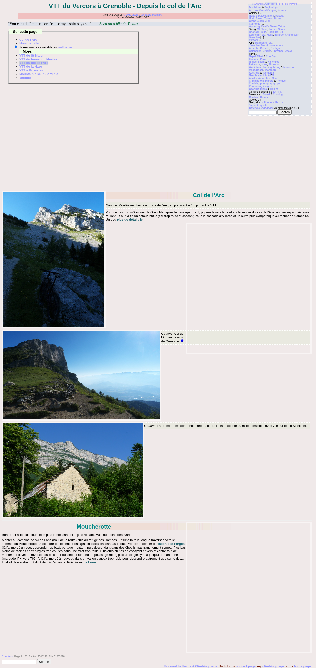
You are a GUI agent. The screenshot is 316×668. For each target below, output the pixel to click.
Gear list (254, 89)
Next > (279, 102)
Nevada (282, 10)
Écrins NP (254, 34)
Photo (294, 4)
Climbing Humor (258, 97)
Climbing (271, 3)
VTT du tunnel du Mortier (38, 59)
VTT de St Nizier (31, 55)
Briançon (254, 32)
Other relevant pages (261, 108)
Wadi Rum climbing (260, 67)
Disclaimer (255, 7)
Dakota (279, 15)
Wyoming (254, 26)
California (254, 23)
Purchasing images (260, 86)
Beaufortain (268, 45)
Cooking (278, 94)
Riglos (253, 61)
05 (273, 75)
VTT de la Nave (30, 66)
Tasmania (268, 72)
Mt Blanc (262, 29)
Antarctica (259, 4)
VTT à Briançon (31, 70)
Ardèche (254, 48)
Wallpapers (266, 80)
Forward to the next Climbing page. (191, 666)
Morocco (288, 67)
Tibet (260, 56)
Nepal (252, 56)
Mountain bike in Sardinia (38, 74)
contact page (246, 666)
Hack (280, 4)
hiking (276, 67)
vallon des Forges (171, 544)
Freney (273, 29)
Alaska (253, 78)
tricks (263, 89)
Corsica (264, 48)
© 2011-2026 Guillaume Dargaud (142, 14)
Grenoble (254, 37)
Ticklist (274, 89)
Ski (281, 32)
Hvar (264, 64)
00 (269, 75)
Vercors (253, 40)
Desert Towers (264, 18)
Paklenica (254, 64)
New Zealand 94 (258, 75)
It (281, 91)
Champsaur (292, 34)
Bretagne (276, 48)
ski (263, 34)
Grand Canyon (267, 10)
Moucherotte (29, 43)
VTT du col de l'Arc (33, 63)
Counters (7, 656)
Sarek (281, 29)
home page (302, 666)
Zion (268, 21)
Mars (274, 78)
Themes (281, 80)
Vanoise (255, 45)
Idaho (270, 15)
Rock (271, 32)
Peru (263, 59)
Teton (281, 26)
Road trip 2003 (257, 15)
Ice (276, 32)
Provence (277, 51)
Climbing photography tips (264, 83)
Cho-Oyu (271, 56)
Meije (270, 34)
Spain (261, 61)
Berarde (279, 34)
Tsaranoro (270, 70)
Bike (263, 32)
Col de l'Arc (28, 39)
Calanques (255, 51)
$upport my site (258, 105)
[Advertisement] (157, 153)
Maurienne (261, 42)
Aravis (280, 45)
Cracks (267, 51)
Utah (251, 18)
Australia (254, 72)
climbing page (273, 666)
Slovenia (274, 64)
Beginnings (271, 7)
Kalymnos (273, 61)
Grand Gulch (256, 21)
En (274, 91)
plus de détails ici (130, 219)
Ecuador (254, 59)
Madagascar (256, 70)
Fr (278, 91)
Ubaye (288, 51)
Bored (266, 94)
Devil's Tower (269, 26)
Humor (287, 4)
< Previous (268, 102)
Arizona (253, 10)
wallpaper (65, 47)
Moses (278, 18)
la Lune (90, 562)
